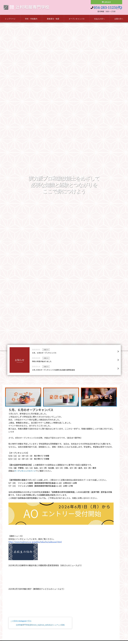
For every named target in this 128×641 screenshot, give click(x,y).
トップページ (10, 19)
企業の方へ (118, 19)
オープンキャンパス (77, 19)
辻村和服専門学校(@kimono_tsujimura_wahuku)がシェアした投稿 (40, 625)
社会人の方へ (99, 19)
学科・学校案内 (31, 19)
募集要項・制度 (53, 19)
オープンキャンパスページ (25, 471)
